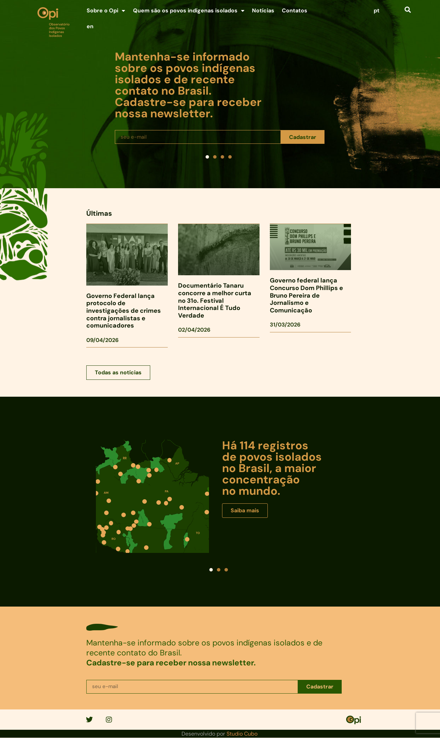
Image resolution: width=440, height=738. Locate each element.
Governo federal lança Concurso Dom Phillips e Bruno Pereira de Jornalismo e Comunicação (306, 295)
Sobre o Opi (106, 10)
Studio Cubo (242, 733)
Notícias (263, 10)
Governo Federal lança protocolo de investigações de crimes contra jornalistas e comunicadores (123, 311)
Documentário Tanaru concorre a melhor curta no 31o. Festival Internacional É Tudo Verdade (214, 300)
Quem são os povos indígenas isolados (188, 10)
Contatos (294, 10)
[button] (407, 9)
